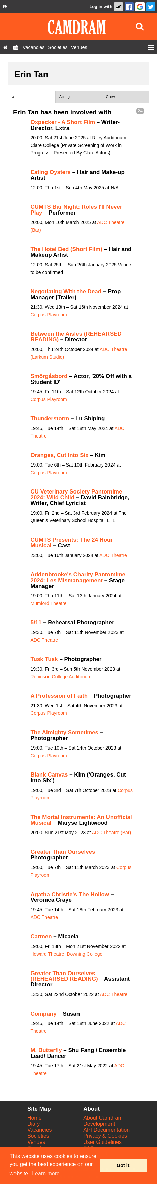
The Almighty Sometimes (65, 732)
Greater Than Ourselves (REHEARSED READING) (64, 976)
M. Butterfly (46, 1050)
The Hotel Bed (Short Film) (66, 249)
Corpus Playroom (49, 314)
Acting (64, 97)
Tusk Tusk (44, 659)
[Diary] (15, 47)
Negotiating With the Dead (66, 291)
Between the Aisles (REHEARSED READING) (76, 337)
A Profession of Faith (59, 696)
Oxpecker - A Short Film (63, 122)
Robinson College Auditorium (61, 676)
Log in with (100, 6)
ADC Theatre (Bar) (111, 832)
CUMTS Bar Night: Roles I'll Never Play (76, 210)
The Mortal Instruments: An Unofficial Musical (81, 820)
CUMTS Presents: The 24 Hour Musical (72, 543)
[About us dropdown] (5, 6)
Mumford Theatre (49, 603)
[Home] (5, 47)
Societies (38, 1136)
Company (44, 1014)
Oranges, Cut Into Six (60, 455)
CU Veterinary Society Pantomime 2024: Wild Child (76, 494)
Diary (33, 1124)
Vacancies (39, 1130)
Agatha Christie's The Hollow (70, 894)
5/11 (36, 622)
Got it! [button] (124, 1165)
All (14, 97)
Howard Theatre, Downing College (67, 954)
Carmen (41, 936)
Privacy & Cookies (105, 1136)
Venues (36, 1142)
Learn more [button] (46, 1173)
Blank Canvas (49, 774)
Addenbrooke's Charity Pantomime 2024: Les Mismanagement (78, 577)
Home (34, 1118)
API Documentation (106, 1130)
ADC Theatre (113, 555)
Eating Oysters (51, 172)
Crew (110, 97)
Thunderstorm (50, 418)
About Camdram (103, 1118)
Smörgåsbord (49, 376)
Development (99, 1124)
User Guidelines (102, 1142)
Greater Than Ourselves (63, 852)
